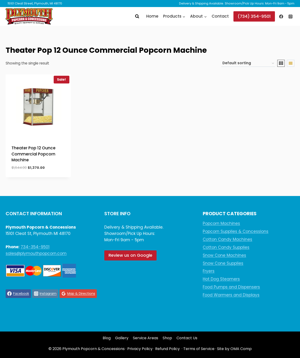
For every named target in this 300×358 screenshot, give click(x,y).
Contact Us (186, 338)
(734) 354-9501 (254, 16)
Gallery (121, 338)
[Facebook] (281, 16)
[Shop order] (248, 63)
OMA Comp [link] (241, 348)
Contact (220, 16)
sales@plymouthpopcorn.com (36, 253)
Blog (107, 338)
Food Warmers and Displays (231, 295)
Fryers (208, 271)
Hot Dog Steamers (221, 279)
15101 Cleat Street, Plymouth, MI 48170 (35, 3)
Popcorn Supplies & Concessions (235, 231)
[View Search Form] (137, 16)
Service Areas (145, 338)
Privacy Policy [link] (140, 348)
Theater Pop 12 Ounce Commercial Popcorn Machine (33, 154)
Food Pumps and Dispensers (231, 287)
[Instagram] (290, 16)
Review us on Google (130, 255)
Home (152, 16)
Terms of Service (198, 348)
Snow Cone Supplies (223, 263)
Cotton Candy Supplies (226, 247)
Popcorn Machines (221, 223)
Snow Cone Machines (224, 255)
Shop (167, 338)
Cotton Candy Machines (227, 239)
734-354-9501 (35, 247)
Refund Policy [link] (167, 348)
